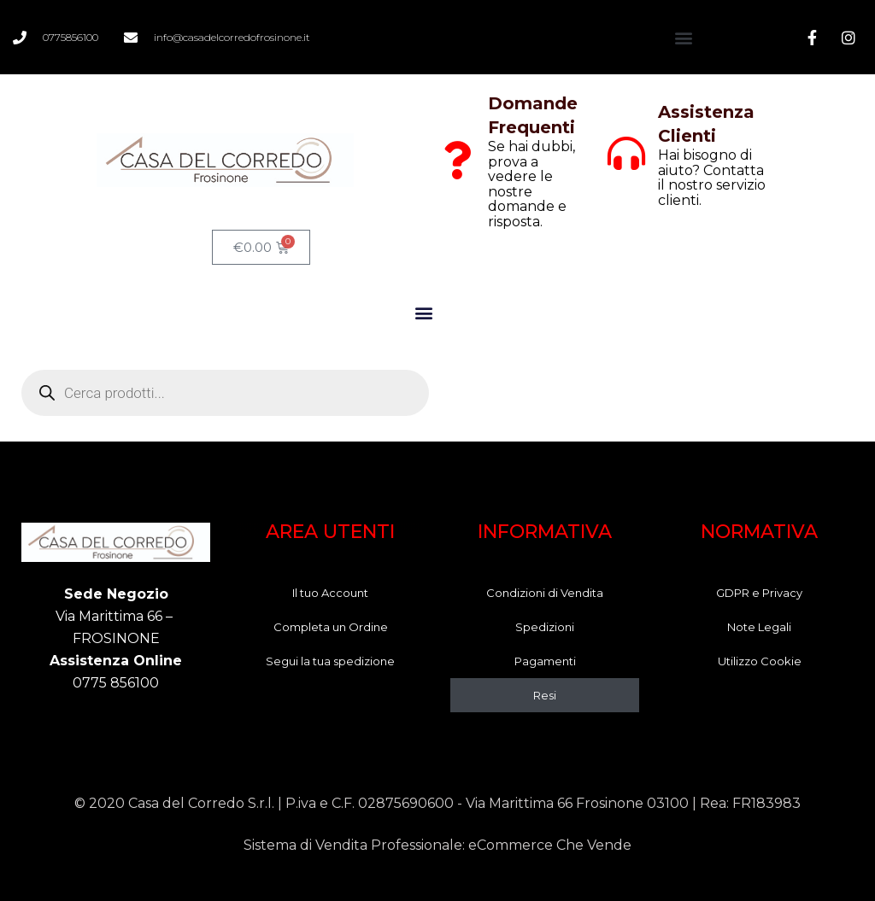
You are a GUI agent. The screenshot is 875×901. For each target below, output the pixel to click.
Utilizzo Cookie (760, 661)
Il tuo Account (330, 593)
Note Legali (759, 627)
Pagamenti (545, 661)
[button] (683, 37)
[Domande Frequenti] (456, 160)
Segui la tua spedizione (330, 661)
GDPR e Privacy (759, 593)
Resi (544, 695)
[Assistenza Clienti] (626, 154)
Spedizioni (544, 627)
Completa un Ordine (330, 627)
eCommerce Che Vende (549, 845)
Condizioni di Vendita (544, 593)
